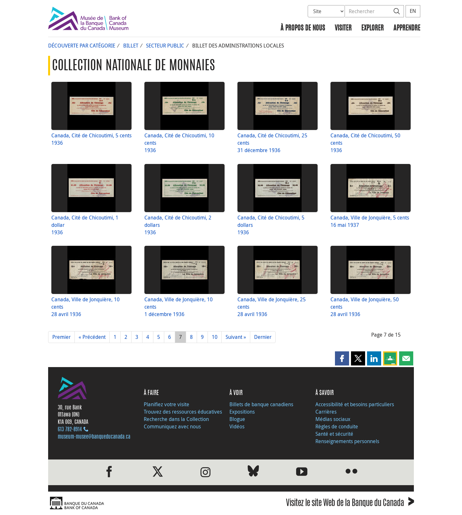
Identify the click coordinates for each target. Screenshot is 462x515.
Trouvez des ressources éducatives (183, 411)
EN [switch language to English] (413, 10)
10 (215, 336)
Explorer (372, 28)
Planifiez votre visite (166, 404)
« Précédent (92, 336)
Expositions (242, 411)
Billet (130, 45)
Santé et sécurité (334, 433)
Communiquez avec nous (172, 426)
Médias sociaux (332, 419)
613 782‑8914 (70, 429)
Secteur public (165, 45)
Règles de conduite (336, 426)
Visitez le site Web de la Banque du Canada (350, 504)
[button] (342, 358)
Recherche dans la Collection (176, 419)
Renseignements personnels (347, 441)
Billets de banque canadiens (261, 404)
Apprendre (406, 28)
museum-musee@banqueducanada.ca (94, 437)
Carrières (326, 411)
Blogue (237, 419)
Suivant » (236, 336)
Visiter (343, 28)
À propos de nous (302, 28)
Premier (61, 336)
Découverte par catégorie (81, 45)
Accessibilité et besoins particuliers (354, 404)
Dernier (262, 336)
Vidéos (236, 426)
